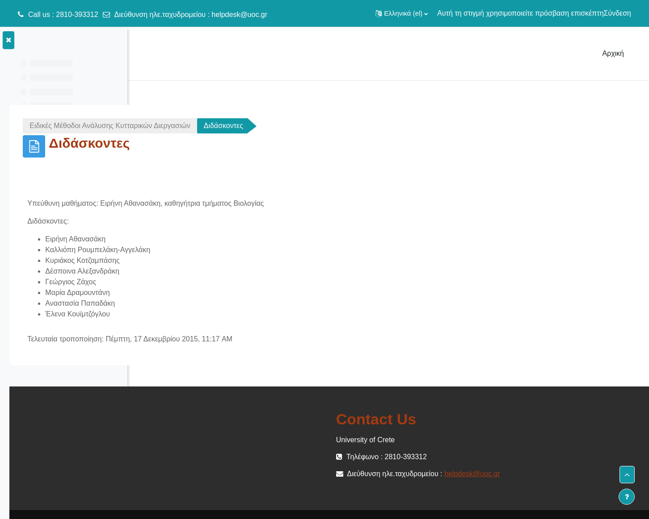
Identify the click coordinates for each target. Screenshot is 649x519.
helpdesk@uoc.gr (239, 14)
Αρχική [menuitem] (613, 53)
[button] (402, 13)
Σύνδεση (617, 13)
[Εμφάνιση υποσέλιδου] (627, 497)
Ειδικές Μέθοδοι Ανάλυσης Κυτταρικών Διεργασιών (235, 125)
